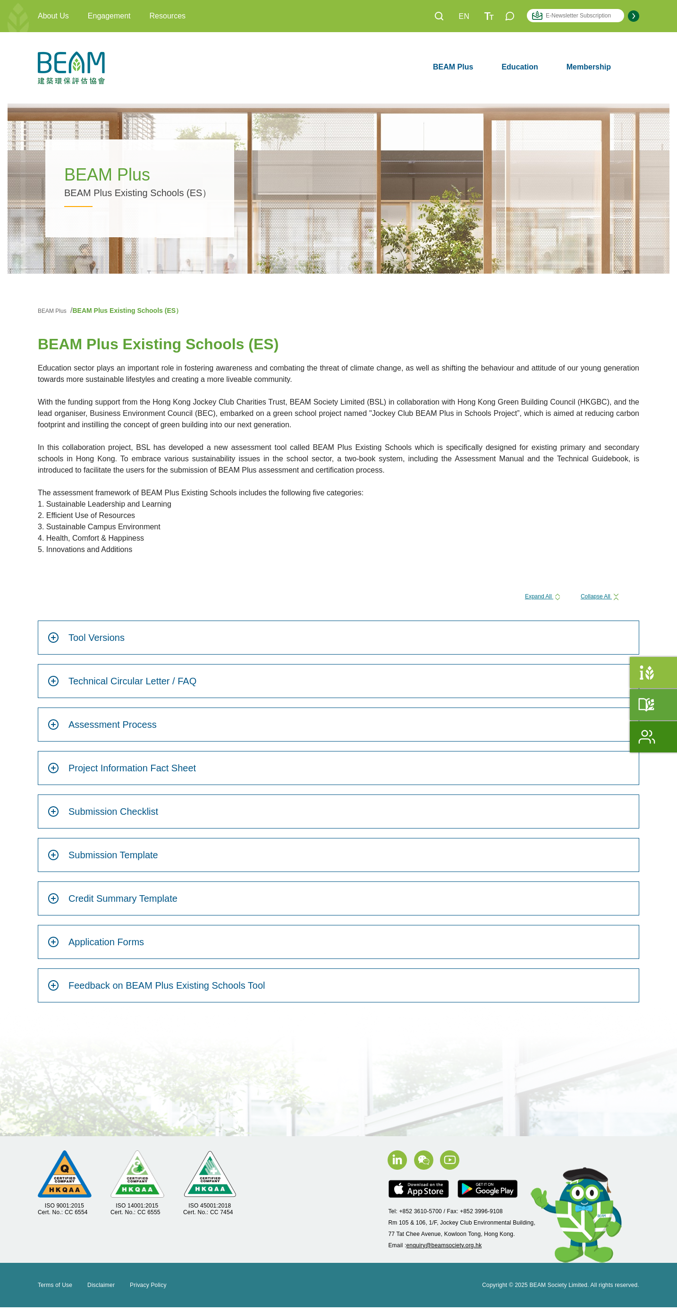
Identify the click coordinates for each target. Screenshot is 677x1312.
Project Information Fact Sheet (122, 772)
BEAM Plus (453, 67)
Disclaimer (101, 1289)
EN (464, 16)
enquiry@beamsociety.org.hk (444, 1250)
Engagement (109, 16)
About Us (53, 16)
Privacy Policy (148, 1289)
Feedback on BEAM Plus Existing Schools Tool (156, 990)
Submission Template (103, 859)
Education (519, 67)
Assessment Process (102, 729)
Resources (168, 16)
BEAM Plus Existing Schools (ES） (138, 310)
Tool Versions (86, 642)
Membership (589, 67)
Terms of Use (55, 1289)
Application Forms (96, 946)
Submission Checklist (103, 816)
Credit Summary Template (113, 903)
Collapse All (592, 598)
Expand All (520, 598)
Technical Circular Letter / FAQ (122, 685)
